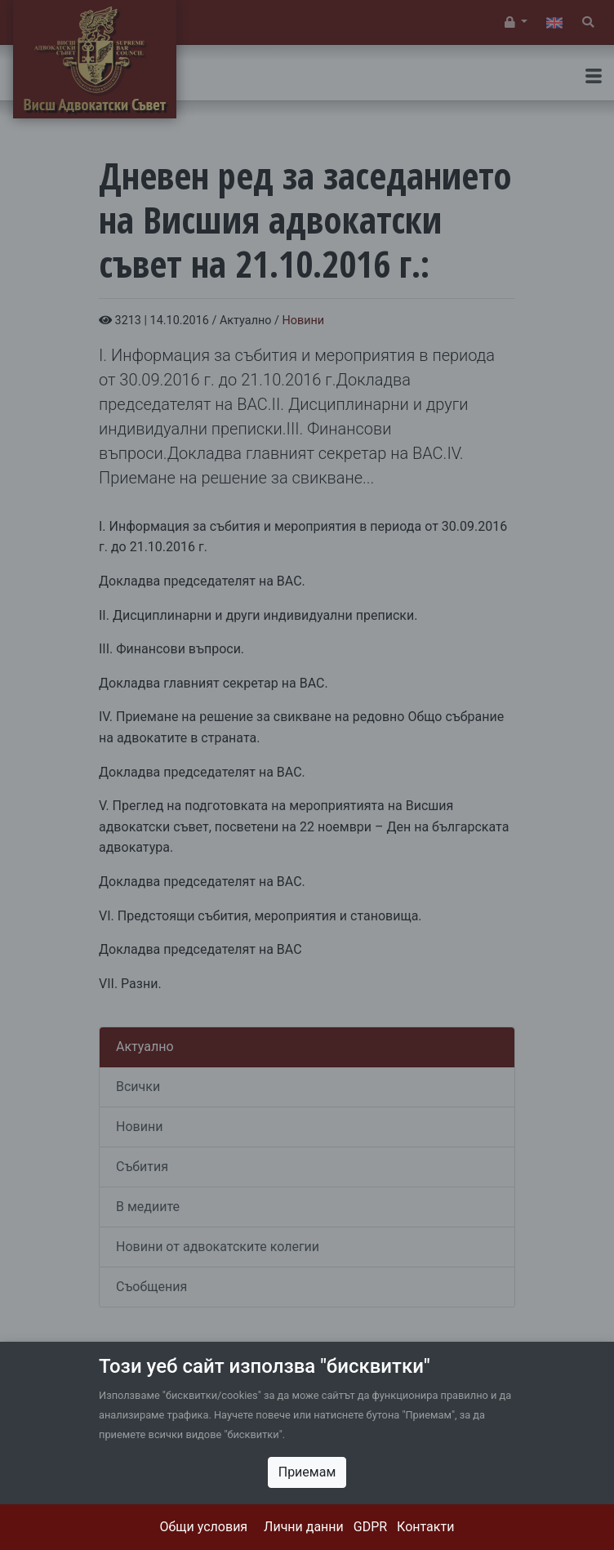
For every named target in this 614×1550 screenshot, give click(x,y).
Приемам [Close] (307, 1472)
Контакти (425, 1526)
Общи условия (204, 1526)
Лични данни (304, 1526)
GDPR (370, 1526)
